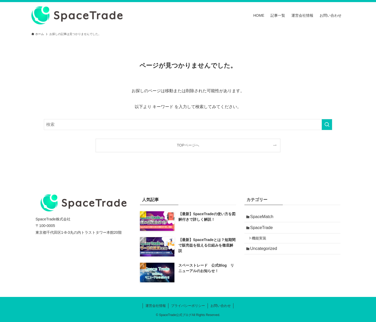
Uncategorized (265, 253)
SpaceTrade (263, 229)
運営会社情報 (155, 306)
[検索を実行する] (327, 124)
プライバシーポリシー (188, 306)
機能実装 (261, 241)
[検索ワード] (188, 124)
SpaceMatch (263, 217)
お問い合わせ (220, 306)
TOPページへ (188, 145)
